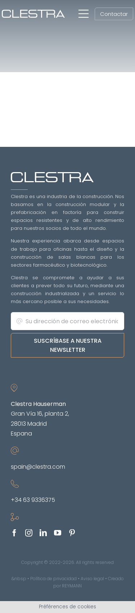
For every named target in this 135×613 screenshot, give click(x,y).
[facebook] (14, 533)
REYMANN (72, 586)
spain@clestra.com (38, 467)
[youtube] (57, 533)
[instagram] (28, 533)
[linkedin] (43, 533)
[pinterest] (72, 533)
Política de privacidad (53, 578)
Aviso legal (92, 578)
